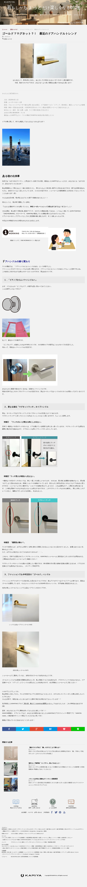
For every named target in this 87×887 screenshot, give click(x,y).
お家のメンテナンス (21, 15)
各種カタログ (5, 833)
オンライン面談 (65, 848)
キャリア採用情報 (33, 856)
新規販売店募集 (56, 848)
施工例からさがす (51, 829)
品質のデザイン (16, 831)
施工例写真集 (60, 829)
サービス (4, 836)
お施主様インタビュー (66, 837)
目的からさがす (12, 829)
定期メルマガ (8, 39)
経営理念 (4, 852)
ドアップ (64, 852)
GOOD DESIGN (25, 831)
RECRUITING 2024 (15, 856)
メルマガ (30, 812)
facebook (25, 854)
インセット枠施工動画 (20, 848)
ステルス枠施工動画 (33, 848)
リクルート (4, 856)
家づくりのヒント (45, 15)
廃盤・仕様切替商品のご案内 (39, 846)
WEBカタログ (40, 833)
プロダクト (4, 827)
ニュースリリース (28, 852)
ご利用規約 (46, 812)
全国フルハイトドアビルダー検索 (11, 839)
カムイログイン (5, 846)
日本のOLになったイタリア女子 (62, 15)
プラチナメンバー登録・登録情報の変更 (46, 842)
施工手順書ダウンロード (45, 848)
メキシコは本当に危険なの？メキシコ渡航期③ (43, 779)
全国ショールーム (43, 837)
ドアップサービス (30, 842)
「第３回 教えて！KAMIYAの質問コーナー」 (38, 703)
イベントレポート (79, 15)
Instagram (31, 854)
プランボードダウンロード (67, 846)
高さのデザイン (68, 829)
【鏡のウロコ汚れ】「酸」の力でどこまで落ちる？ (44, 747)
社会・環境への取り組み (46, 852)
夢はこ (50, 837)
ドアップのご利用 (6, 837)
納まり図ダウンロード (8, 848)
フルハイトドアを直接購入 (18, 837)
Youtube (37, 854)
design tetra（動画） (42, 831)
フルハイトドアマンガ (29, 833)
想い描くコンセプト (12, 852)
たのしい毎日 (33, 15)
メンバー (4, 842)
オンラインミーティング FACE (57, 839)
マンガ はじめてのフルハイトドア (40, 839)
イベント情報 (56, 837)
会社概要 (24, 812)
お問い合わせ (38, 812)
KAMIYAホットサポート (53, 846)
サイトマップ (6, 854)
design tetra (33, 831)
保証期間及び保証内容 (31, 837)
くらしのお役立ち (8, 15)
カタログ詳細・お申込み (17, 833)
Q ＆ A (76, 852)
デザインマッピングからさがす (25, 829)
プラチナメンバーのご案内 (17, 842)
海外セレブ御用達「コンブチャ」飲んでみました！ (44, 763)
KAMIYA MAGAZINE (26, 839)
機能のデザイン (7, 831)
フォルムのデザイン (79, 829)
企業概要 (4, 850)
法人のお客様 (5, 844)
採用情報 (37, 852)
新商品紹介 (4, 829)
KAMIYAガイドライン (25, 846)
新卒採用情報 (24, 856)
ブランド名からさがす (39, 829)
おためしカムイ (15, 846)
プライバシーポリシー (16, 854)
